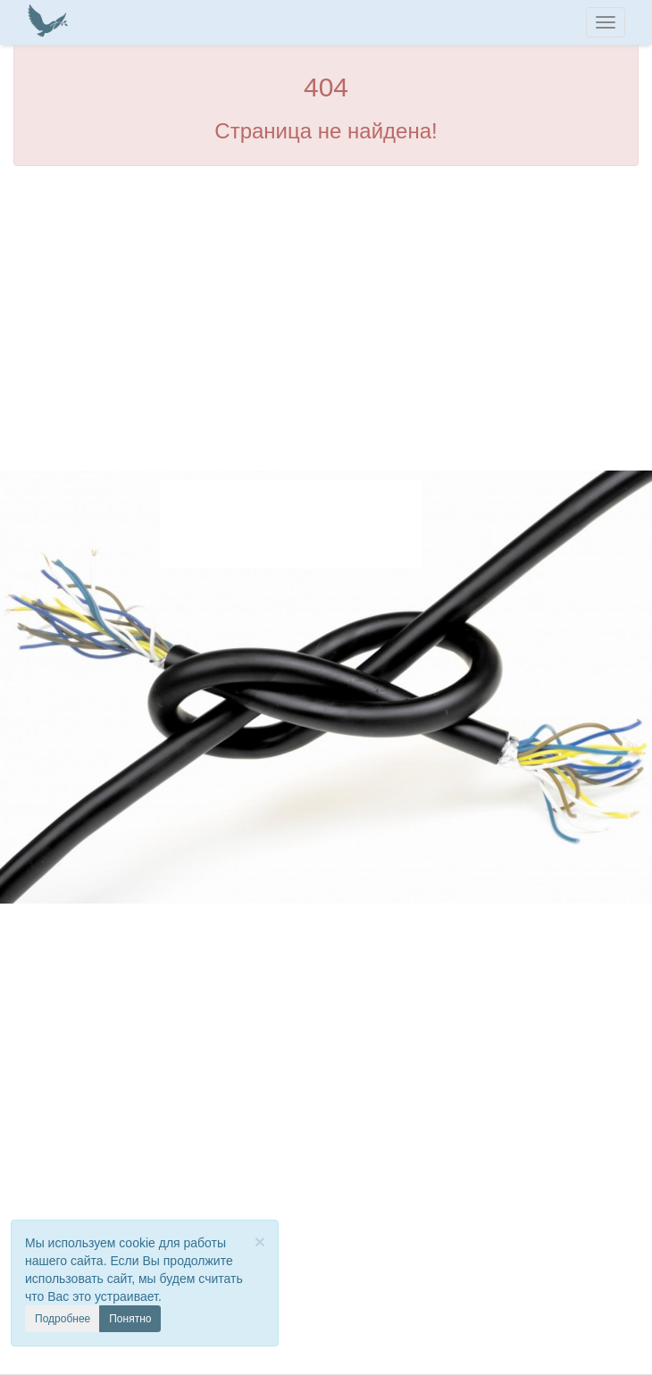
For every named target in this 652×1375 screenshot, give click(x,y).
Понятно (130, 1318)
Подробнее (62, 1318)
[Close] (260, 1241)
